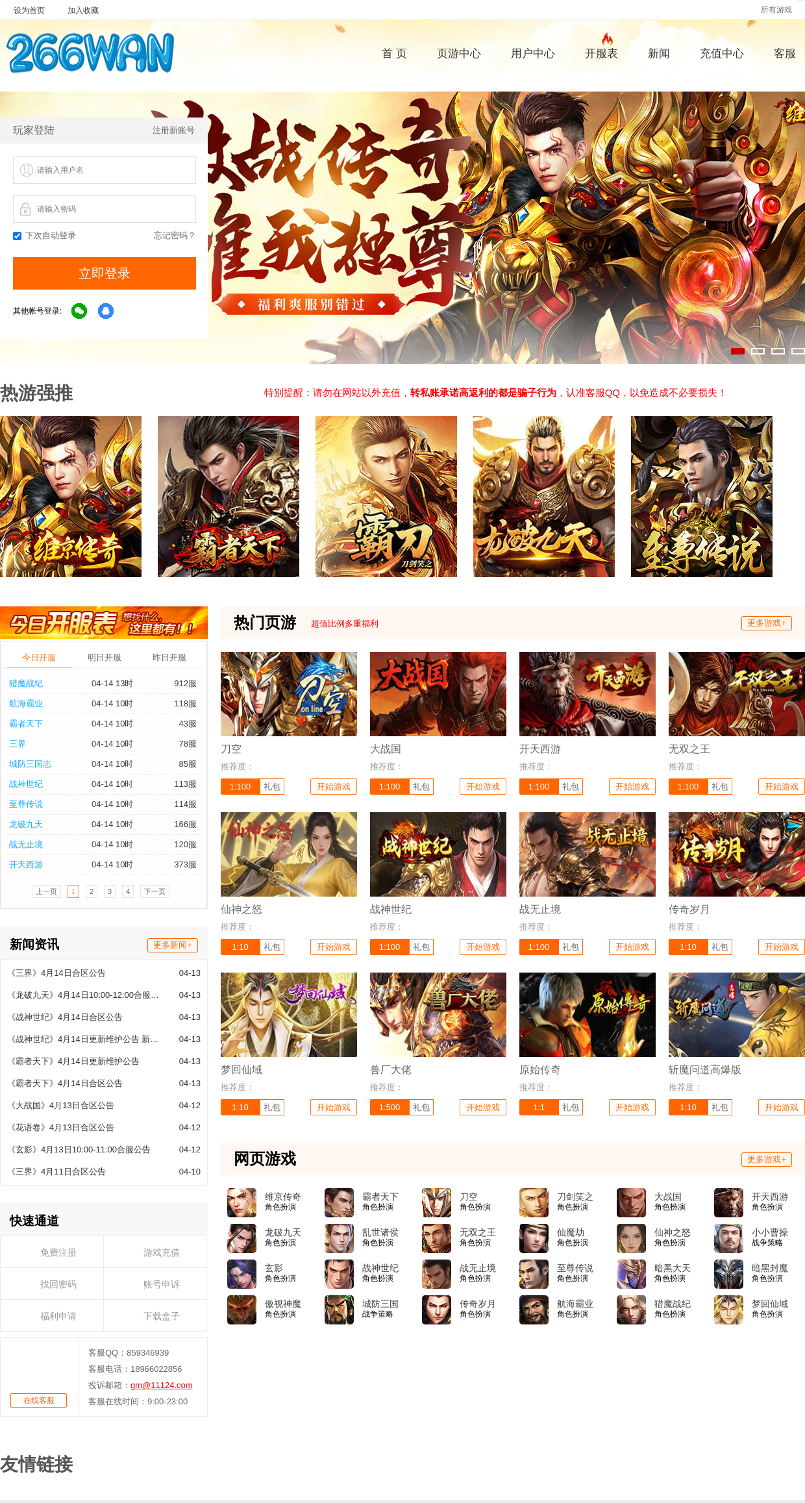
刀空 (469, 1196)
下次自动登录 (44, 235)
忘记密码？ (175, 235)
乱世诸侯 (380, 1232)
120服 (185, 844)
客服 (785, 53)
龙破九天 (26, 824)
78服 (188, 744)
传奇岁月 (478, 1303)
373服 (185, 864)
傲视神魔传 (283, 1304)
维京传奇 (283, 1196)
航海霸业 (26, 703)
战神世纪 (26, 784)
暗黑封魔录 (770, 1268)
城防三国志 (30, 764)
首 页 (394, 53)
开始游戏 (334, 786)
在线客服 (39, 1400)
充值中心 (722, 53)
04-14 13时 (112, 683)
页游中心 (459, 53)
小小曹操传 (770, 1233)
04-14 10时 (112, 703)
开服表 (601, 52)
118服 (185, 703)
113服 (185, 784)
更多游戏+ (766, 623)
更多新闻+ (172, 945)
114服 (185, 804)
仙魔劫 (570, 1232)
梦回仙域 (770, 1303)
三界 (17, 744)
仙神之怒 (672, 1232)
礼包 (272, 786)
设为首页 (29, 10)
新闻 (659, 53)
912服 (185, 683)
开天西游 (26, 864)
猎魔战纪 (26, 683)
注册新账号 (174, 130)
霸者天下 (26, 723)
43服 (188, 723)
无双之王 (478, 1232)
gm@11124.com (161, 1385)
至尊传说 (26, 804)
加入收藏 (83, 10)
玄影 (274, 1268)
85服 (188, 764)
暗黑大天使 (672, 1268)
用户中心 (533, 53)
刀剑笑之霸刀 (575, 1197)
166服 (185, 824)
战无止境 (26, 844)
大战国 (668, 1196)
